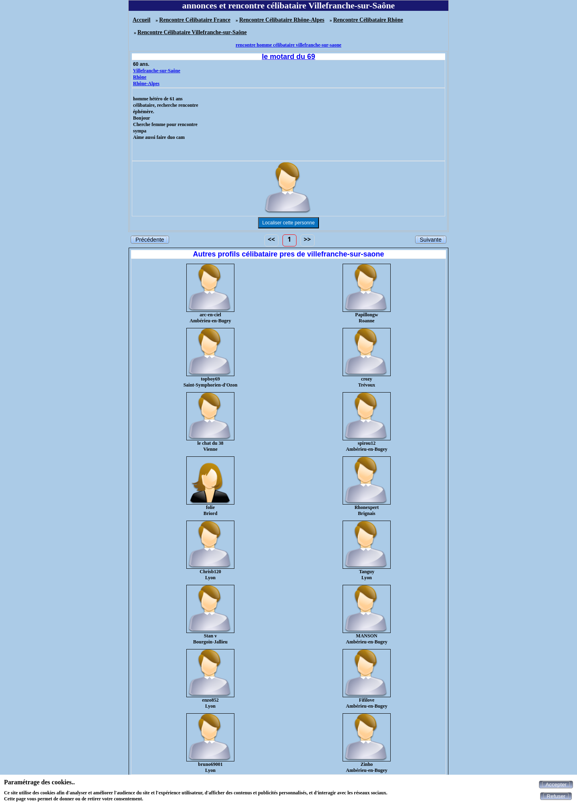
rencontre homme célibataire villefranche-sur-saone (288, 45)
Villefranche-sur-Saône (156, 70)
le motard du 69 (288, 57)
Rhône (139, 77)
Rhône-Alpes (146, 83)
